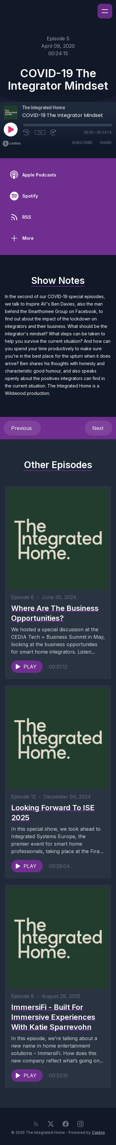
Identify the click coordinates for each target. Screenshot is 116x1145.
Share (106, 142)
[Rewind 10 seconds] (26, 132)
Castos (98, 1132)
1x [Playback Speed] (40, 132)
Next (98, 428)
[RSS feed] (36, 1124)
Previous (22, 428)
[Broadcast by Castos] (11, 144)
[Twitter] (51, 1124)
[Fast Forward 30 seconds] (53, 132)
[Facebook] (65, 1124)
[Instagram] (80, 1124)
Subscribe (82, 142)
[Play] (10, 129)
